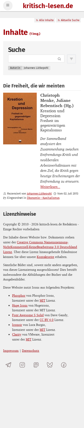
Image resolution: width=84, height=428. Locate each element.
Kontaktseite (45, 257)
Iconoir (17, 325)
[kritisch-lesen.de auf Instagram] (22, 365)
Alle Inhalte (45, 20)
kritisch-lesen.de (48, 6)
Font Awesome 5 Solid (28, 315)
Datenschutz (30, 350)
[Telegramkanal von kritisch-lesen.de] (8, 365)
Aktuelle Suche (68, 20)
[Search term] (36, 58)
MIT (42, 300)
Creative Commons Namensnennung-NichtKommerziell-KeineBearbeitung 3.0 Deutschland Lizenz (40, 247)
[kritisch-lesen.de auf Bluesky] (50, 365)
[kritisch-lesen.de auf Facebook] (63, 365)
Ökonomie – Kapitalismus (43, 197)
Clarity (16, 334)
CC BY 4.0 (47, 320)
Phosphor (18, 295)
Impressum (11, 350)
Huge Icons (20, 305)
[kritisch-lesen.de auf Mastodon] (36, 365)
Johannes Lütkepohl (39, 193)
